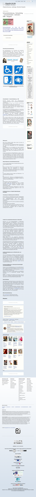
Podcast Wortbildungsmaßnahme (21, 490)
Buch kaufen (28, 128)
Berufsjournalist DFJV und (17, 462)
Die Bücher (19, 1)
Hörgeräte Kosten (21, 383)
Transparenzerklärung (5, 383)
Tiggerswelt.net (19, 483)
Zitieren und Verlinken (5, 381)
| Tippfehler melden (11, 319)
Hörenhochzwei (15, 490)
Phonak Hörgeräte (29, 382)
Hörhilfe (4, 115)
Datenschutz (7, 380)
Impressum (3, 380)
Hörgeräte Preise (21, 381)
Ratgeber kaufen (29, 141)
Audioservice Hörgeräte (30, 383)
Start (16, 1)
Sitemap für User (12, 386)
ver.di (21, 462)
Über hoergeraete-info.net (5, 382)
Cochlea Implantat (21, 386)
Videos (24, 1)
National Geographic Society (12, 448)
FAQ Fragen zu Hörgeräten (22, 382)
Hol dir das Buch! (29, 36)
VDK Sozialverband (28, 448)
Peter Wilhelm (9, 324)
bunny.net (24, 483)
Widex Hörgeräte (29, 384)
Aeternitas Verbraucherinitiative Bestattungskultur (18, 465)
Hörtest (19, 384)
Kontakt (22, 1)
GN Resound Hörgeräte (30, 386)
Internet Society (7, 448)
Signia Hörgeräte (29, 381)
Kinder (21, 247)
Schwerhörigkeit (5, 114)
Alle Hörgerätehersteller (13, 383)
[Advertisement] (13, 44)
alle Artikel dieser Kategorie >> (7, 316)
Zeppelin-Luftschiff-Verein (22, 448)
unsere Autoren (12, 382)
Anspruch (19, 260)
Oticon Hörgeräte (29, 380)
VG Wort (18, 448)
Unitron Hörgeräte (29, 385)
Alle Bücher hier (29, 37)
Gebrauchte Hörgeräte (21, 380)
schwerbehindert (14, 28)
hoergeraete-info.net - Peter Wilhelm (10, 427)
